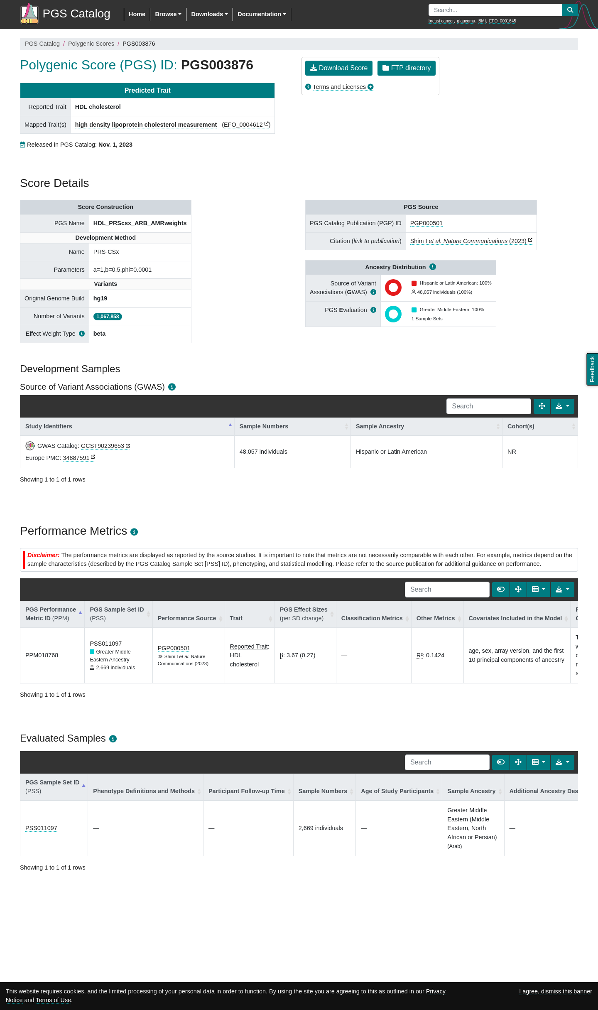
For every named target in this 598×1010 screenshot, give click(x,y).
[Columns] (539, 589)
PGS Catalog (42, 43)
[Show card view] (501, 589)
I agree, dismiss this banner (555, 991)
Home (137, 14)
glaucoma (466, 21)
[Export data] (562, 406)
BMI (482, 21)
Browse (165, 14)
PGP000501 (426, 223)
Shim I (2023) (468, 241)
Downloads (207, 14)
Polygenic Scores (91, 43)
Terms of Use (53, 1000)
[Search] (488, 406)
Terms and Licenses (339, 87)
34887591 (76, 458)
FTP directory (406, 67)
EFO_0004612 (243, 124)
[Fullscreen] (542, 406)
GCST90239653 (102, 445)
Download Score (339, 67)
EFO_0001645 (502, 21)
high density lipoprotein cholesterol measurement (146, 124)
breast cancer (441, 21)
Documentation (259, 14)
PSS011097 (106, 643)
